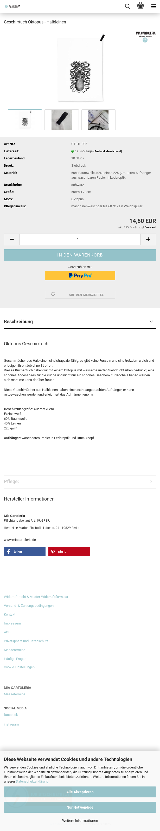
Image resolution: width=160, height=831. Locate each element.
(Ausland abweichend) (107, 151)
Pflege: (11, 481)
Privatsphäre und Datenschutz (26, 641)
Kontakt (9, 614)
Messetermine (14, 650)
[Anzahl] (80, 239)
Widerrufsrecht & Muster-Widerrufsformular (36, 597)
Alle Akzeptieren (80, 792)
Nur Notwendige (80, 807)
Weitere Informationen (80, 820)
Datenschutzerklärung (32, 781)
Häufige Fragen (15, 659)
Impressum (12, 623)
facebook (11, 715)
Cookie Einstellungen (19, 667)
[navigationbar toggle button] (153, 6)
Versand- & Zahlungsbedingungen (29, 606)
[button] (12, 239)
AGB (7, 632)
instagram (11, 724)
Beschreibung (18, 321)
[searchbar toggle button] (127, 6)
